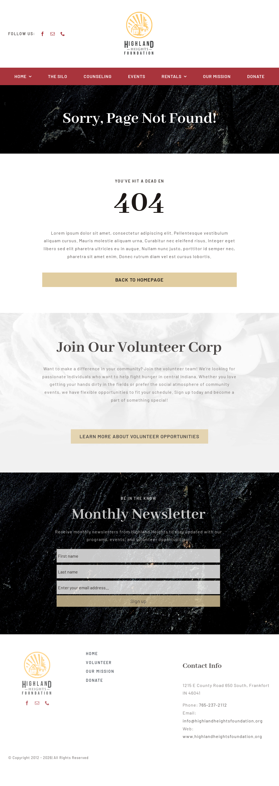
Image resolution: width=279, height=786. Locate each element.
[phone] (62, 34)
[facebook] (42, 34)
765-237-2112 (217, 704)
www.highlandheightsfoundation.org (226, 736)
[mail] (52, 34)
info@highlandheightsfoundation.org (227, 720)
